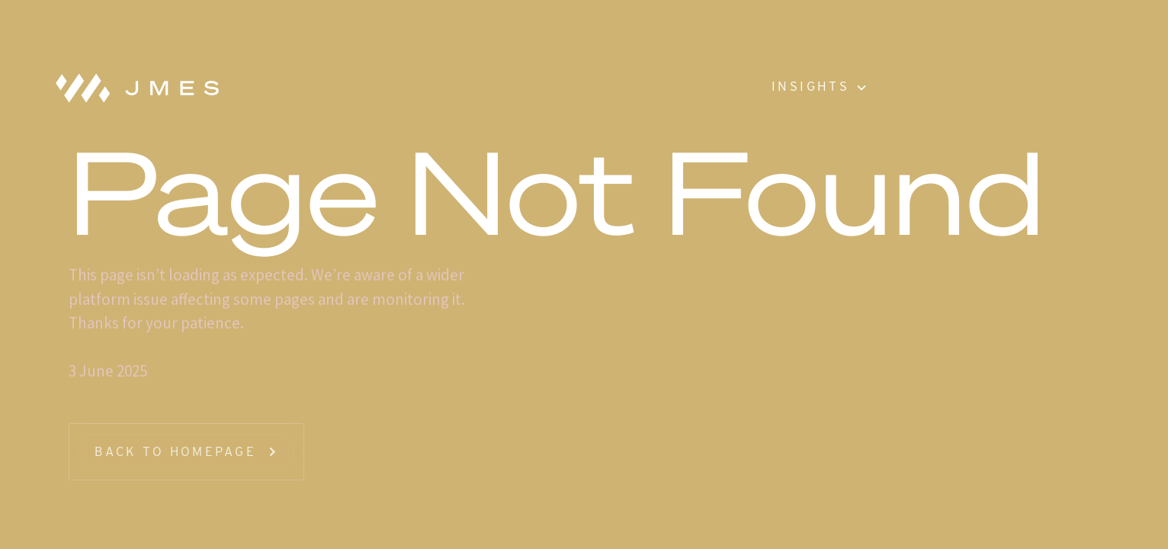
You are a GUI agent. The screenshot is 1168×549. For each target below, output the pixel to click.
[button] (818, 87)
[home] (131, 87)
